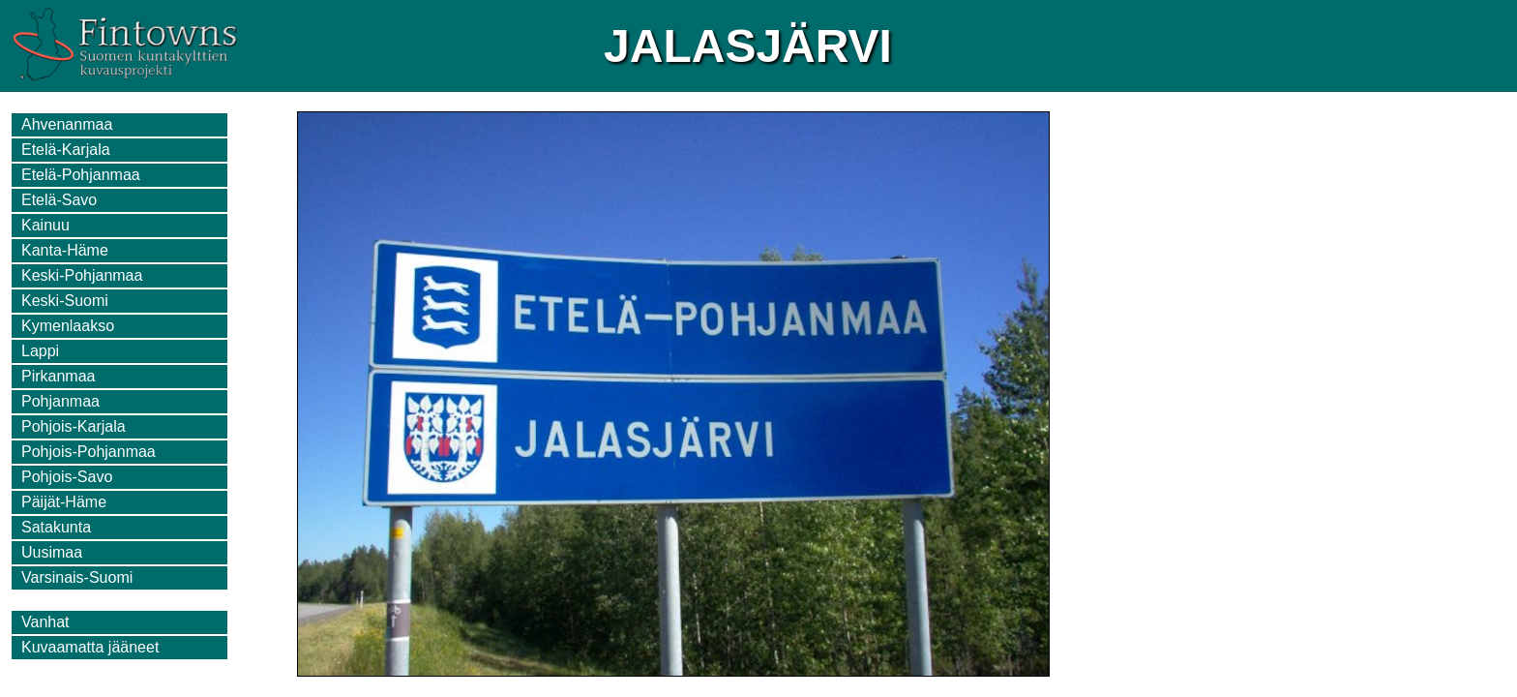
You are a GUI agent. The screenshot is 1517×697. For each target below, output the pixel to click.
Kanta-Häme (64, 250)
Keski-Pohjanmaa (81, 275)
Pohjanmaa (60, 401)
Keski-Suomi (64, 300)
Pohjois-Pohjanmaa (88, 451)
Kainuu (45, 225)
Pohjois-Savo (66, 477)
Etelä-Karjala (65, 149)
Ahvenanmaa (66, 124)
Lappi (40, 351)
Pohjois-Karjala (73, 426)
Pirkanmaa (58, 376)
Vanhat (45, 622)
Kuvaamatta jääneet (90, 647)
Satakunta (56, 527)
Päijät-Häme (63, 502)
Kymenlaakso (67, 326)
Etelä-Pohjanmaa (80, 175)
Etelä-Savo (59, 200)
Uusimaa (51, 552)
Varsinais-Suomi (77, 577)
